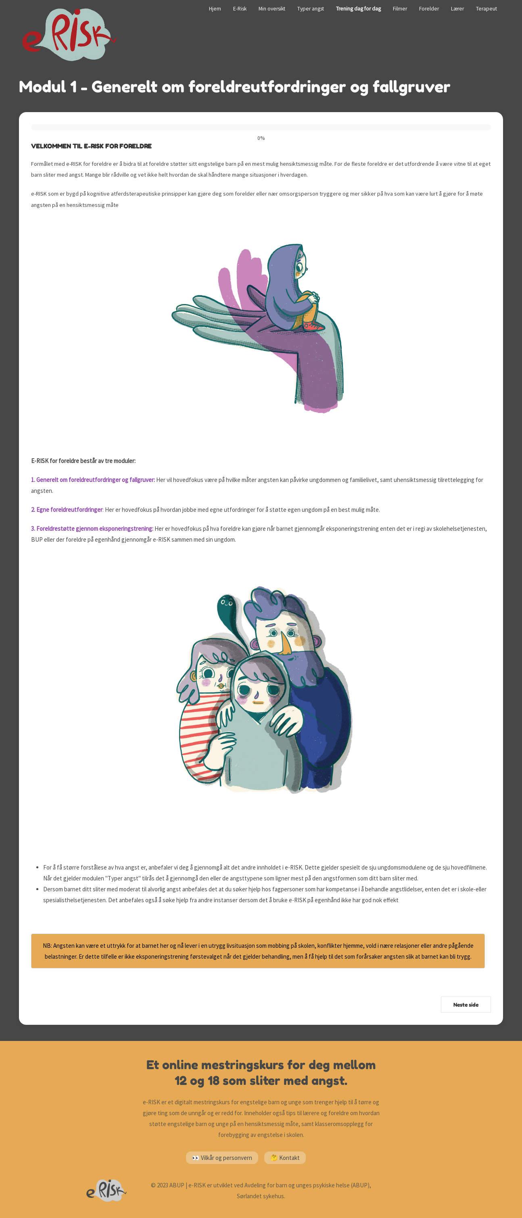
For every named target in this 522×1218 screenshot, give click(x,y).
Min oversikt (272, 8)
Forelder (429, 8)
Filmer (400, 8)
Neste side (465, 1004)
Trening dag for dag (358, 8)
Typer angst (310, 8)
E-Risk (239, 8)
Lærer (457, 8)
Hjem (215, 8)
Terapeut (486, 8)
